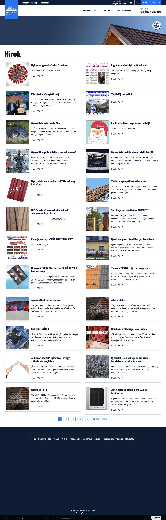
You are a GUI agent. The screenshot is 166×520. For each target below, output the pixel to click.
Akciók (103, 11)
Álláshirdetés (118, 300)
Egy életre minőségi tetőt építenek (129, 65)
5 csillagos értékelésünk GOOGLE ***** (131, 210)
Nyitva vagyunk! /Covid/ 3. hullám (49, 65)
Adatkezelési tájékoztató (125, 438)
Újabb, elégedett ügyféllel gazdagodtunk (132, 239)
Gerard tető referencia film (45, 123)
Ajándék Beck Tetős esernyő (46, 300)
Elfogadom (156, 518)
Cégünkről (87, 11)
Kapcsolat (126, 11)
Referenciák (87, 438)
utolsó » (105, 418)
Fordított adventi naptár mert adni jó (130, 123)
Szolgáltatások (54, 438)
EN (131, 2)
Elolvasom (37, 75)
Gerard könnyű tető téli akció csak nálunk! (53, 152)
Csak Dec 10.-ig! (39, 389)
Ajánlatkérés (149, 3)
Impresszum (109, 438)
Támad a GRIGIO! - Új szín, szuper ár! (130, 268)
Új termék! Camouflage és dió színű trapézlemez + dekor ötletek (129, 359)
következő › (95, 418)
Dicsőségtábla (114, 11)
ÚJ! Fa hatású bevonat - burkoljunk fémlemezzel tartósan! (49, 211)
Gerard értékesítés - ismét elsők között (132, 152)
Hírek (96, 11)
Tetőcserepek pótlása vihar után (128, 181)
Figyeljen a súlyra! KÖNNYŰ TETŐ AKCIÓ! (52, 239)
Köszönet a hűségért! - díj (45, 94)
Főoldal (33, 438)
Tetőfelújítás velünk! (122, 94)
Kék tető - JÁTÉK (40, 329)
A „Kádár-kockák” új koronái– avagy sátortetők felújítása (50, 359)
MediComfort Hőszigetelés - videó (129, 329)
